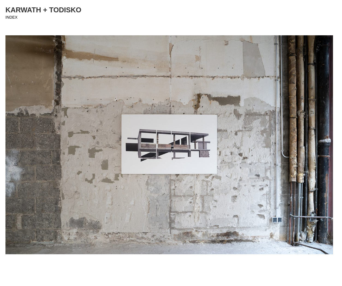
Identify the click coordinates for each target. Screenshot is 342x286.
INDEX (11, 17)
